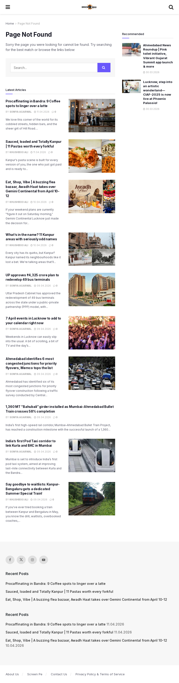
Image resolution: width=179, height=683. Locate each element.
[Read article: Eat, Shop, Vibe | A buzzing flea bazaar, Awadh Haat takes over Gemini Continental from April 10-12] (92, 196)
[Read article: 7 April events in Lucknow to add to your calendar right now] (92, 332)
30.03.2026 (151, 72)
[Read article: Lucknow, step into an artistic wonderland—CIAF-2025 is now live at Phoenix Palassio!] (131, 86)
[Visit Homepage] (89, 7)
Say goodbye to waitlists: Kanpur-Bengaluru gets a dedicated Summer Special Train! (33, 488)
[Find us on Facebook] (10, 560)
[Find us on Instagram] (32, 560)
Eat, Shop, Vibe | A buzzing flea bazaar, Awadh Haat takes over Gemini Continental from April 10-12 (86, 599)
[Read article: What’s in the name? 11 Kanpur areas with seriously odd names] (92, 249)
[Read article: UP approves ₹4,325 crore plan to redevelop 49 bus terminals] (92, 289)
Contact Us (59, 674)
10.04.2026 (39, 202)
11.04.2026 (41, 111)
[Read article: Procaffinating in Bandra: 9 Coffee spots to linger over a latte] (92, 115)
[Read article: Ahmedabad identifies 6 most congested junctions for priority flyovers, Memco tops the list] (92, 373)
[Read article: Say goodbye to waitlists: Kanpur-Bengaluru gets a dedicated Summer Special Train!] (92, 498)
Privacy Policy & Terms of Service (100, 674)
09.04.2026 (42, 285)
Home (10, 23)
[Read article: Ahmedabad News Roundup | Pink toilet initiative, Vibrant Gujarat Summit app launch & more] (131, 49)
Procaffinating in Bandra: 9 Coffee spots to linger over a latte (56, 584)
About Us (12, 674)
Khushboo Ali (19, 152)
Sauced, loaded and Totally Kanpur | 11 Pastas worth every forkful (59, 591)
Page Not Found (29, 23)
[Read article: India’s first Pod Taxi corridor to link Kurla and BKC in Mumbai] (92, 455)
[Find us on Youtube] (43, 560)
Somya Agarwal (21, 111)
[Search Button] (171, 7)
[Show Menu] (8, 7)
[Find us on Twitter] (21, 560)
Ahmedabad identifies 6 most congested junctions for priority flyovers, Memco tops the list (31, 363)
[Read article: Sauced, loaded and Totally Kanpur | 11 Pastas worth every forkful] (92, 156)
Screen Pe (34, 674)
